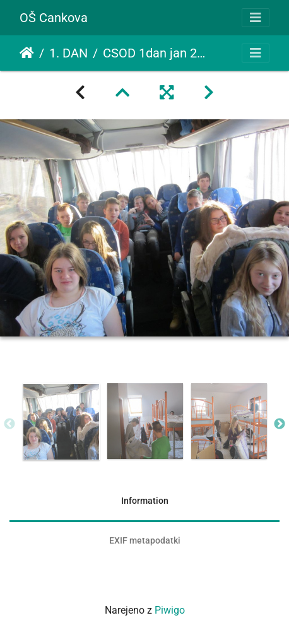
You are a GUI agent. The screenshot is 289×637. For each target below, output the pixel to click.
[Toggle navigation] (255, 17)
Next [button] (279, 424)
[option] (61, 421)
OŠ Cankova (54, 17)
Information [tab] (144, 501)
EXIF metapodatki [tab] (144, 540)
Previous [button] (9, 424)
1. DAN (68, 53)
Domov (27, 53)
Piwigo (170, 610)
